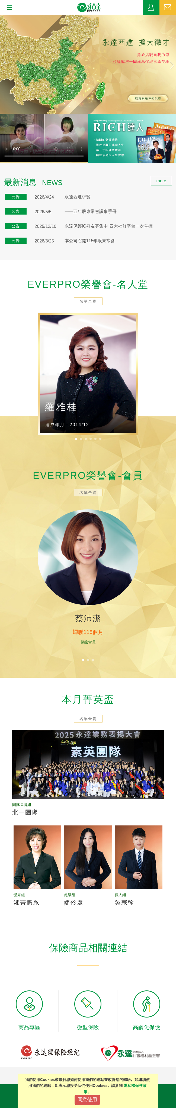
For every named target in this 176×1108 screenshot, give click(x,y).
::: (2, 179)
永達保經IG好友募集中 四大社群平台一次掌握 (109, 226)
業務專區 (151, 7)
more (161, 181)
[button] (13, 64)
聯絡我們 (167, 7)
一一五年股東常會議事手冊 (91, 211)
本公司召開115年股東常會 (90, 240)
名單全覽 (88, 301)
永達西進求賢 (78, 197)
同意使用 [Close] (87, 1099)
